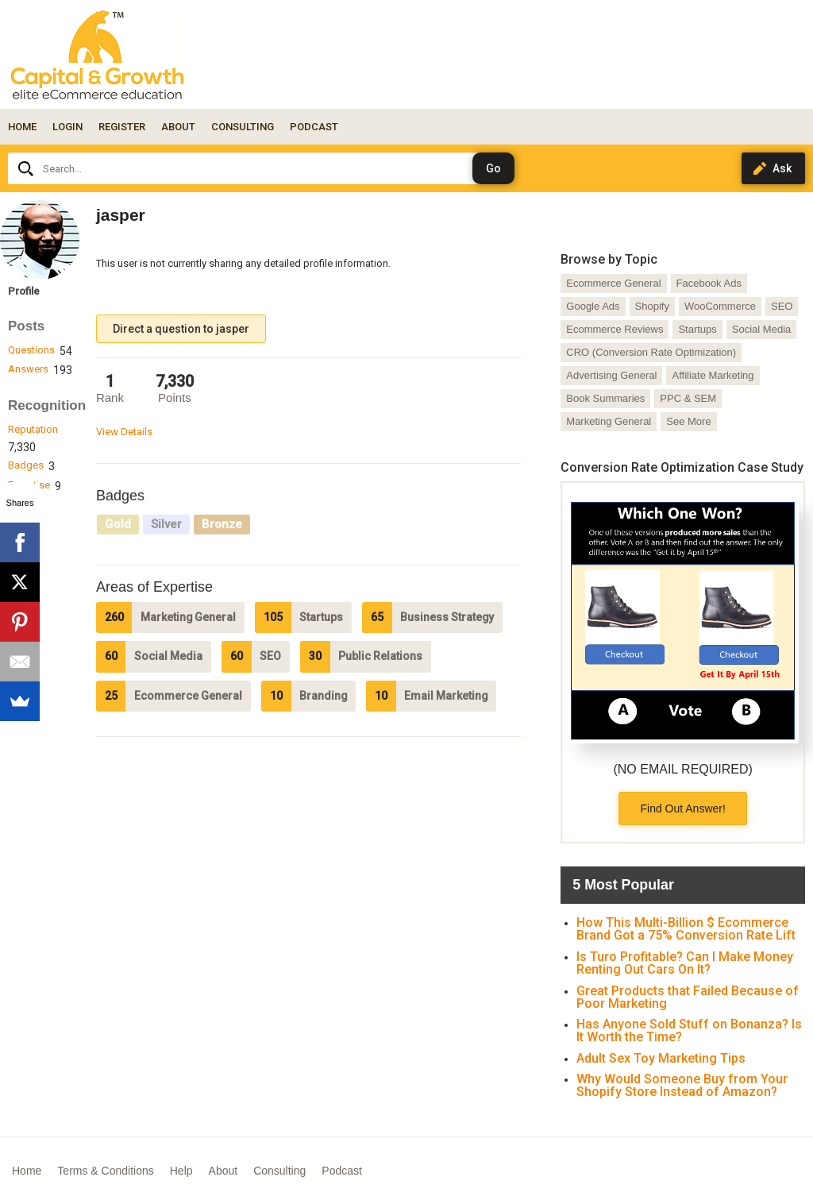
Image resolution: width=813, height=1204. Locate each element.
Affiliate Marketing (712, 375)
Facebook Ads (709, 283)
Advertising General (611, 375)
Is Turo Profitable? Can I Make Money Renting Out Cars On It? (684, 963)
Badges (26, 465)
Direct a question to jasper (181, 328)
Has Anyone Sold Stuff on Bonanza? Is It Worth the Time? (689, 1030)
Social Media (761, 329)
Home (22, 127)
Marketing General (608, 421)
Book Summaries (605, 398)
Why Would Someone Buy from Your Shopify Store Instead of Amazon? (682, 1085)
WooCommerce (720, 306)
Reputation (33, 429)
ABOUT (178, 127)
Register (121, 127)
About (223, 1170)
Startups (697, 329)
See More (688, 421)
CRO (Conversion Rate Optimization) (651, 352)
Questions (31, 350)
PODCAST (314, 127)
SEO (781, 306)
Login (67, 127)
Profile (24, 291)
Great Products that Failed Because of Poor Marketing (687, 997)
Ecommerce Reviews (614, 329)
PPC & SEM (688, 398)
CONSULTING (242, 127)
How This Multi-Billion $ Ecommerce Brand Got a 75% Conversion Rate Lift (686, 929)
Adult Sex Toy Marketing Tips (661, 1058)
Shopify (652, 306)
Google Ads (592, 306)
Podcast (342, 1170)
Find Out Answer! (682, 808)
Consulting (279, 1170)
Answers (28, 369)
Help (181, 1170)
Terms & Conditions (105, 1170)
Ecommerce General (613, 283)
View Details (124, 431)
